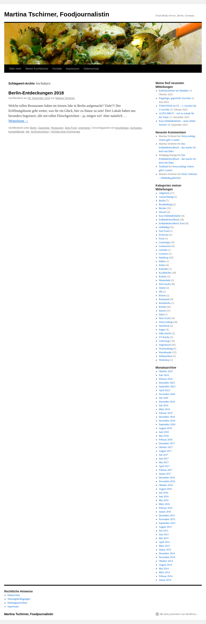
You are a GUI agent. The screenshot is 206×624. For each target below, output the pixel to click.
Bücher (162, 208)
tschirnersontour (40, 131)
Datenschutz (91, 68)
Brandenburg (165, 204)
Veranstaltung (166, 348)
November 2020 (167, 394)
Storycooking (166, 322)
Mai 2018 (164, 435)
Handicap (164, 257)
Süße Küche (165, 333)
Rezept (162, 306)
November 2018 (167, 420)
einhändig (164, 227)
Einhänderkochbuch (169, 219)
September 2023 (167, 386)
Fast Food (164, 230)
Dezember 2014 (167, 553)
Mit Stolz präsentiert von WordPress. (178, 614)
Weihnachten (165, 356)
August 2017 (165, 451)
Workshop (164, 359)
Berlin (33, 127)
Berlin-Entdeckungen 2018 (36, 92)
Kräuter (163, 276)
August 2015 (165, 526)
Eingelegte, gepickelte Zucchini (175, 98)
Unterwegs (84, 127)
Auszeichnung (166, 196)
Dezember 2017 (167, 443)
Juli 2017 (163, 454)
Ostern (162, 287)
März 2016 (164, 504)
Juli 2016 (163, 492)
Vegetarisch (165, 344)
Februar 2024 (165, 378)
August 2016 (165, 488)
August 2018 (165, 428)
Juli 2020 (163, 397)
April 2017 (164, 466)
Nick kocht (164, 284)
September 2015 (167, 523)
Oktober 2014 (166, 561)
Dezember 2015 (167, 515)
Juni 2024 (164, 375)
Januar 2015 (165, 549)
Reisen (162, 295)
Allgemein (164, 193)
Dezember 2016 (167, 477)
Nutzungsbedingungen (19, 598)
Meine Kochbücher (36, 68)
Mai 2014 (164, 568)
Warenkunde (165, 352)
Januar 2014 (165, 579)
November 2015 (167, 519)
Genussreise (165, 246)
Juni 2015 (164, 534)
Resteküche (164, 303)
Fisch (161, 238)
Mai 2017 (164, 462)
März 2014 (164, 572)
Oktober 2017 (166, 447)
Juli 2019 (163, 405)
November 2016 (167, 481)
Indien (162, 261)
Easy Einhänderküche (170, 215)
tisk (27, 131)
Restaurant (57, 127)
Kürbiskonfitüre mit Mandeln (174, 90)
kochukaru (136, 127)
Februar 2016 (165, 507)
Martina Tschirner (65, 98)
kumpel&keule (16, 131)
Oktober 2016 (166, 485)
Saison (162, 310)
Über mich (15, 68)
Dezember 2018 (167, 416)
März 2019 (164, 409)
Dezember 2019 (167, 401)
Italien (162, 265)
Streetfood (164, 325)
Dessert (162, 212)
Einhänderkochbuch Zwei (172, 223)
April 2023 (164, 390)
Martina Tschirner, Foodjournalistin (56, 14)
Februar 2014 (165, 576)
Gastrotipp (44, 127)
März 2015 (164, 545)
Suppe (162, 329)
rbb (160, 291)
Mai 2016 (164, 500)
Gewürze (163, 253)
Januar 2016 (165, 511)
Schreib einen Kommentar (65, 131)
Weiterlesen (18, 121)
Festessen (164, 234)
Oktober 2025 (166, 371)
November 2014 (167, 557)
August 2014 (165, 564)
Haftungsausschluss (18, 602)
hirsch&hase (122, 127)
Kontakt (57, 68)
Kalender (163, 268)
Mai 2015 (164, 538)
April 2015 (164, 542)
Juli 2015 (163, 530)
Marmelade (164, 280)
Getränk (163, 249)
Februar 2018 (165, 439)
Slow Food (71, 127)
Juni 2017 (164, 458)
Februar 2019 (165, 413)
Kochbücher (165, 272)
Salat (161, 314)
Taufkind (163, 166)
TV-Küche (164, 337)
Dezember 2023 (167, 382)
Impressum (72, 68)
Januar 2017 (165, 473)
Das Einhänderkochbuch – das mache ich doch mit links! (177, 147)
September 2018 (167, 424)
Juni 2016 (164, 496)
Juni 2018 (164, 432)
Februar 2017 (165, 469)
